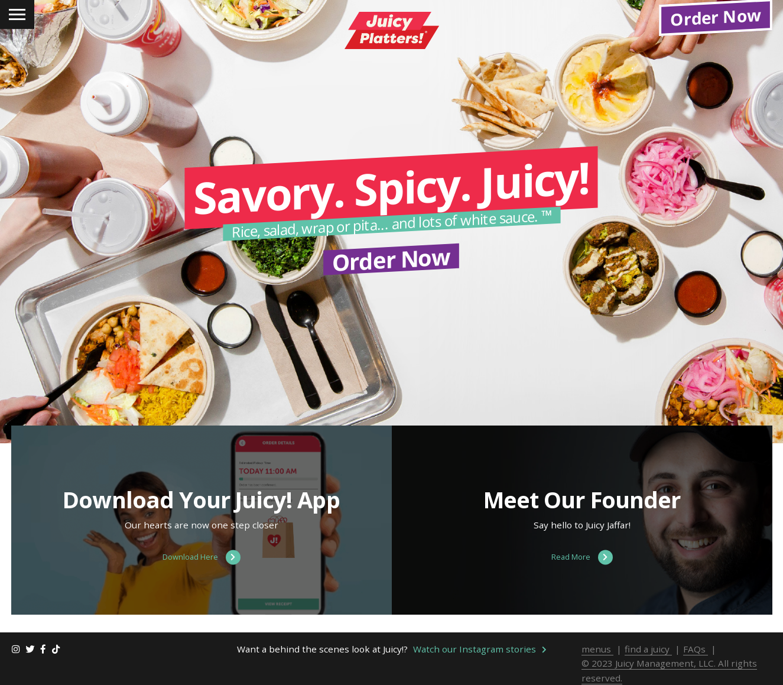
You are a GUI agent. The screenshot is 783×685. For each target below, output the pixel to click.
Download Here (202, 557)
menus (597, 649)
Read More (582, 557)
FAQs (695, 649)
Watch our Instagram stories (480, 649)
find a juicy (648, 649)
